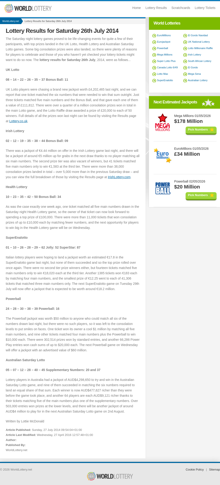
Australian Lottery (198, 80)
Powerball (162, 48)
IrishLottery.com (119, 177)
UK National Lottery (199, 41)
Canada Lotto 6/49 (167, 67)
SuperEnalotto (165, 80)
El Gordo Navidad (198, 35)
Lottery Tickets (205, 8)
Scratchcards (180, 8)
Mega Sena (194, 73)
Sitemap (214, 469)
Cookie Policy (195, 469)
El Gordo (193, 67)
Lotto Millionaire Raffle (200, 48)
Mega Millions (164, 54)
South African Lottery (199, 61)
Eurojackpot (163, 41)
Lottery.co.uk (18, 121)
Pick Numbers (198, 129)
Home (136, 8)
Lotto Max (162, 73)
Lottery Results (156, 8)
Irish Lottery (194, 54)
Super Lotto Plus (166, 61)
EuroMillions (164, 35)
